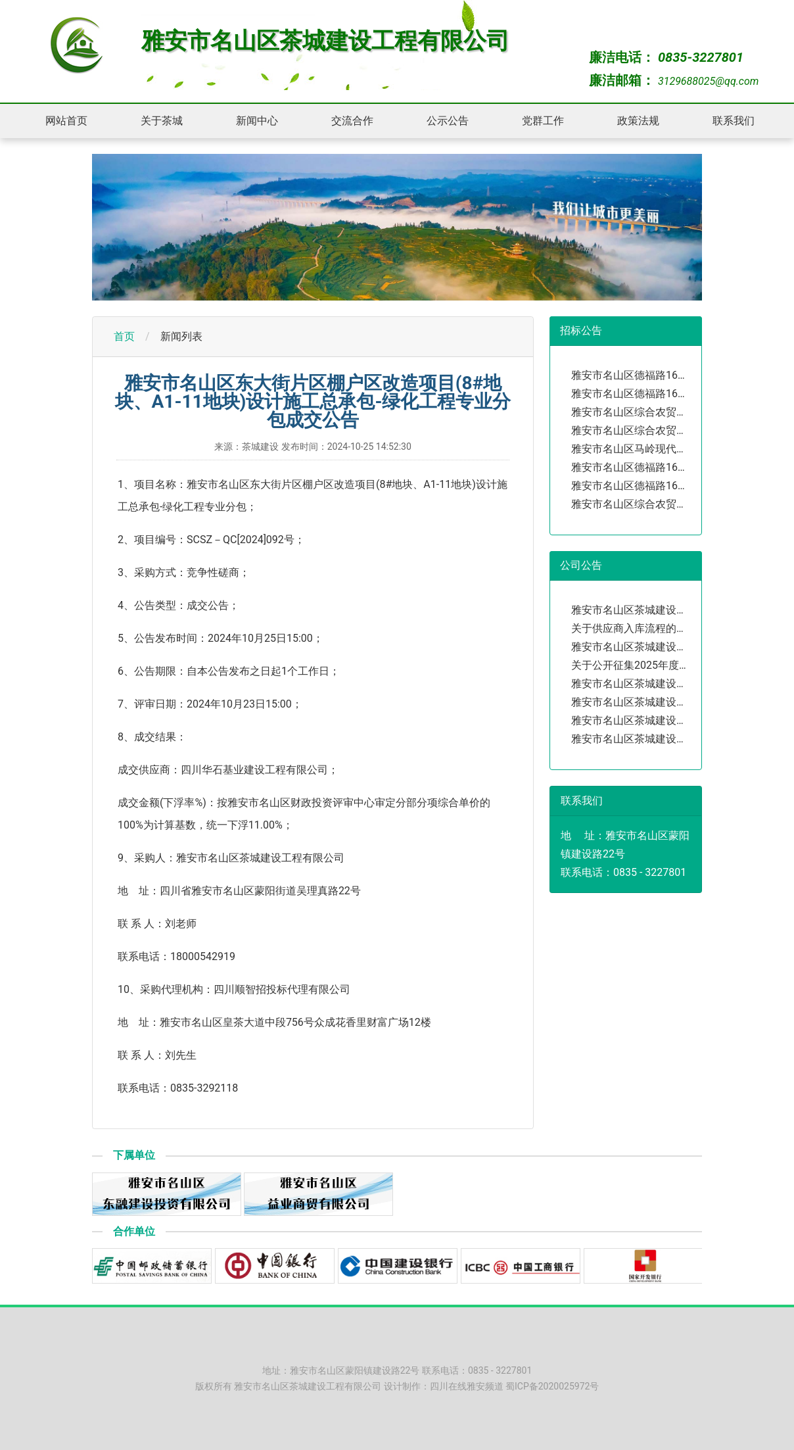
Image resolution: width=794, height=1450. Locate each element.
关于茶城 (162, 120)
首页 (124, 336)
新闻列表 (181, 336)
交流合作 (352, 120)
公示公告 (448, 120)
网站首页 (66, 120)
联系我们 (733, 120)
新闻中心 (257, 120)
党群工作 (543, 120)
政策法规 (638, 120)
